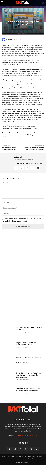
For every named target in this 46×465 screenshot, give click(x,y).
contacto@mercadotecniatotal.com (27, 435)
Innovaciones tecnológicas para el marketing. (29, 328)
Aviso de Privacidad (8, 457)
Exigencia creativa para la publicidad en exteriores (34, 148)
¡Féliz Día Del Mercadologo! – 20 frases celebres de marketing (28, 389)
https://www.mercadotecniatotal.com (23, 160)
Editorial (9, 39)
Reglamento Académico (35, 457)
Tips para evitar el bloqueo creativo (9, 148)
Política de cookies (21, 457)
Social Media (23, 18)
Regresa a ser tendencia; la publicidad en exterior (26, 343)
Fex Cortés (19, 380)
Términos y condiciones (19, 459)
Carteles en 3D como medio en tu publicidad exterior (28, 358)
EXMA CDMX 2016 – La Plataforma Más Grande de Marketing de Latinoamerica (29, 375)
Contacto (31, 459)
